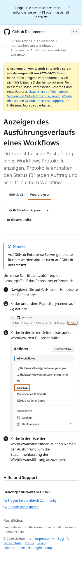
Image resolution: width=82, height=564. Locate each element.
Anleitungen (45, 41)
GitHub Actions (21, 41)
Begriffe (63, 538)
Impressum (43, 538)
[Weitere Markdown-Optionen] (47, 210)
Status (29, 543)
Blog (48, 548)
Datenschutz (12, 543)
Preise (41, 543)
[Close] (69, 7)
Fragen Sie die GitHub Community (30, 500)
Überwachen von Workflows (30, 46)
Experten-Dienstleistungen (22, 548)
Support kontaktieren (20, 507)
